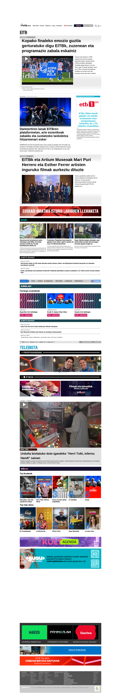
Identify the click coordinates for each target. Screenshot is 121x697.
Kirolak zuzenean (48, 683)
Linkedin (95, 679)
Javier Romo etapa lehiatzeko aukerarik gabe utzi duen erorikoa (42, 337)
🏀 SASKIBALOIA (48, 281)
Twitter (94, 675)
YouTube (95, 681)
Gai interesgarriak (69, 679)
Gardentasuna (75, 687)
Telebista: (24, 672)
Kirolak (42, 25)
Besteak (59, 25)
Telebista (48, 25)
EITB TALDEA (89, 25)
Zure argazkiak (85, 342)
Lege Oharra (49, 687)
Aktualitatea (41, 673)
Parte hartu (67, 678)
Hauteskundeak (68, 675)
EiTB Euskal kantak (34, 680)
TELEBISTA (29, 347)
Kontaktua (81, 687)
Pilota (46, 676)
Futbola (46, 673)
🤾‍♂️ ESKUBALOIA (68, 281)
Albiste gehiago (28, 258)
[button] (100, 300)
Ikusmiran (41, 679)
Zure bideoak (96, 342)
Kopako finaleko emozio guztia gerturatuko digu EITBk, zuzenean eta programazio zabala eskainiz (58, 45)
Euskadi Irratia (33, 673)
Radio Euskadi (33, 675)
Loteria (66, 677)
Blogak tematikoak (69, 681)
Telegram (95, 678)
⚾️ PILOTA (32, 281)
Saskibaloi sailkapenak (49, 681)
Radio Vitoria (33, 676)
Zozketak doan (68, 676)
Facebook (95, 673)
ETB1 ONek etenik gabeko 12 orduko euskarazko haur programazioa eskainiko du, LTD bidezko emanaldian (88, 119)
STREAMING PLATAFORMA (57, 642)
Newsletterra (95, 672)
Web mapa (86, 687)
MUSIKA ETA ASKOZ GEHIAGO (84, 642)
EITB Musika (32, 679)
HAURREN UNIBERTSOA (31, 642)
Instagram (95, 676)
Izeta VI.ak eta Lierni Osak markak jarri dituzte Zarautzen (39, 326)
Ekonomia (41, 675)
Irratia (53, 25)
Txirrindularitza (48, 675)
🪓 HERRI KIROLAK (78, 281)
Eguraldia (41, 680)
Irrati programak (33, 681)
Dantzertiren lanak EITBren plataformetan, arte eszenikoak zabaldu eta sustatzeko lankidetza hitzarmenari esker (44, 134)
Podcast (32, 683)
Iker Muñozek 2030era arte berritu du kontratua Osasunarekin (41, 332)
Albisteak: (41, 672)
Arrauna (46, 677)
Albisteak (36, 25)
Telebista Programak (25, 675)
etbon (29, 377)
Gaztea (31, 677)
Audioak (56, 676)
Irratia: (32, 672)
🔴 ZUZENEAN (95, 281)
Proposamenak (32, 352)
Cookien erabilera (56, 687)
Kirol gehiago (47, 679)
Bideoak (23, 676)
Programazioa (24, 673)
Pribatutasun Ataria (41, 687)
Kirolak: (47, 672)
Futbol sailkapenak (48, 680)
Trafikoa (66, 674)
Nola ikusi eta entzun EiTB (71, 683)
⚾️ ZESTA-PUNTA (58, 281)
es (100, 26)
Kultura (40, 677)
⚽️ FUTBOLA (39, 281)
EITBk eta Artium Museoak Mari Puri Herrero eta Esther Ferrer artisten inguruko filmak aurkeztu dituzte (56, 164)
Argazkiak (57, 675)
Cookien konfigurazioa (66, 687)
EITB (23, 32)
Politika (40, 676)
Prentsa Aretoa (68, 684)
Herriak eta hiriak (69, 680)
